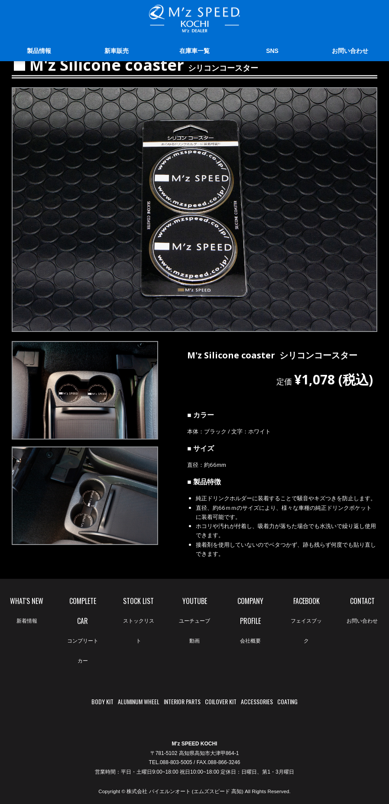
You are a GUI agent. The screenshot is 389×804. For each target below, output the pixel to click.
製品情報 (39, 50)
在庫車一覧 (194, 50)
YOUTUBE (194, 623)
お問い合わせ (350, 50)
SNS (272, 50)
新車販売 (116, 50)
